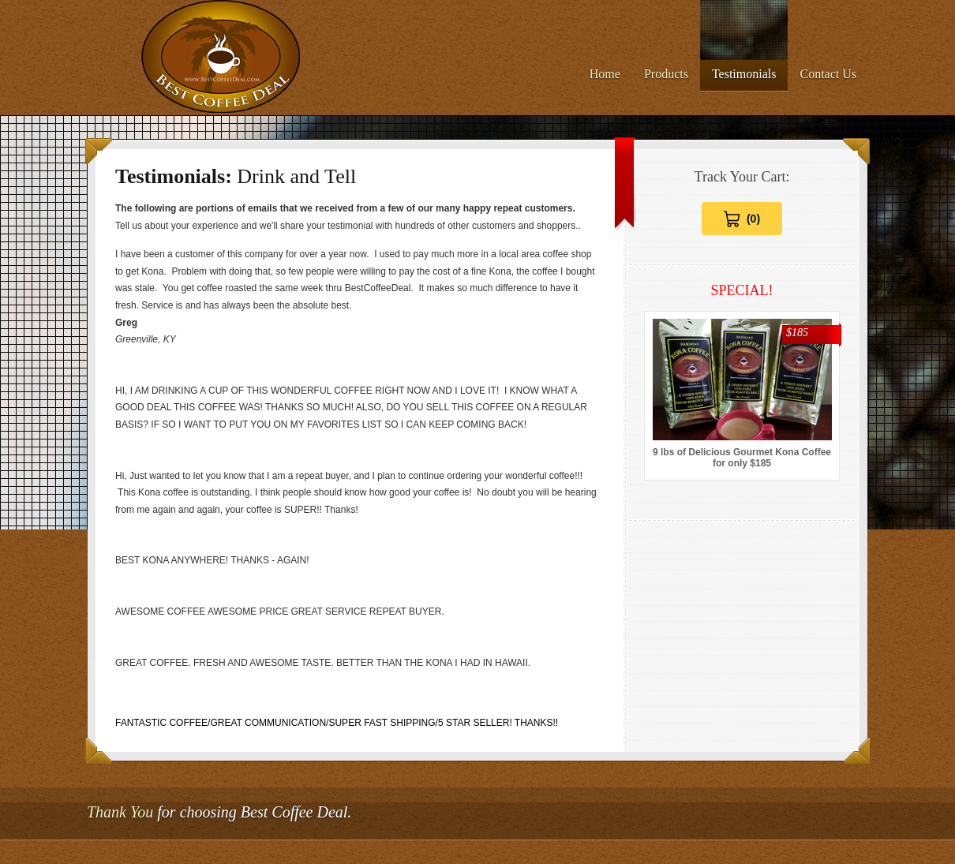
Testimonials (744, 73)
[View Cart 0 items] (741, 218)
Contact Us (828, 73)
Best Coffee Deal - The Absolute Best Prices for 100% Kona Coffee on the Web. (222, 57)
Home (605, 73)
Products (666, 73)
